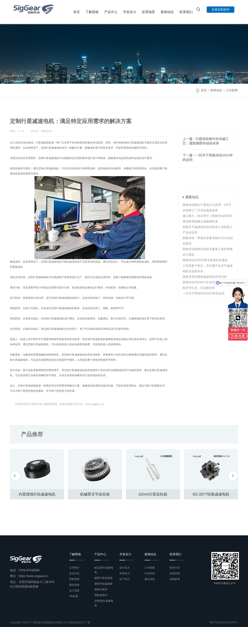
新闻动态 (167, 12)
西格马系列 (100, 589)
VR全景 (73, 596)
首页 (76, 12)
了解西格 (92, 12)
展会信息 (150, 579)
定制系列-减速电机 (103, 603)
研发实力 (124, 573)
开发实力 (129, 12)
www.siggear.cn (94, 404)
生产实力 (124, 579)
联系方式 (175, 567)
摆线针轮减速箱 (103, 583)
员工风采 (74, 590)
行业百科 (150, 573)
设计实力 (124, 567)
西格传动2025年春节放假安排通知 (205, 337)
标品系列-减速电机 (103, 570)
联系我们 (186, 12)
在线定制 (175, 573)
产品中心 (110, 12)
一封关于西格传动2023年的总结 (204, 370)
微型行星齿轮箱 (103, 577)
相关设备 (74, 584)
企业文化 (74, 573)
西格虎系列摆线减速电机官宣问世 (205, 354)
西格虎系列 (100, 595)
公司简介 (74, 567)
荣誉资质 (74, 579)
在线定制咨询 (220, 9)
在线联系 (175, 579)
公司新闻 (232, 90)
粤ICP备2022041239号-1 (223, 622)
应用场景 (148, 12)
